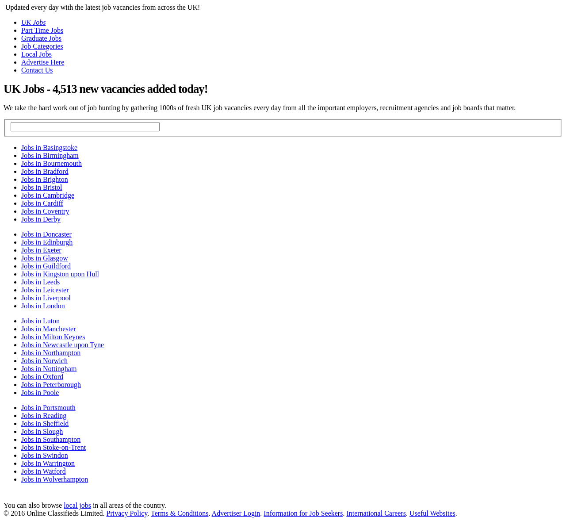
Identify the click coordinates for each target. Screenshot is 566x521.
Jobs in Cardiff (42, 203)
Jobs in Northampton (50, 352)
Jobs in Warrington (48, 463)
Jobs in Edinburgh (47, 242)
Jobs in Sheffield (45, 423)
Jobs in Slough (42, 431)
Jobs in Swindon (44, 455)
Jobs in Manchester (48, 329)
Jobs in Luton (40, 321)
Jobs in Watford (43, 471)
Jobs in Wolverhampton (54, 479)
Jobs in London (43, 306)
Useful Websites (432, 513)
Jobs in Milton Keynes (53, 337)
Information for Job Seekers (303, 513)
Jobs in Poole (40, 392)
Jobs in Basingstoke (49, 147)
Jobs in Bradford (45, 171)
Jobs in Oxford (42, 376)
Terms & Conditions (179, 513)
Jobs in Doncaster (46, 234)
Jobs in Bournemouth (51, 163)
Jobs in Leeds (40, 282)
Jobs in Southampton (50, 439)
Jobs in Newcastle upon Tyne (62, 345)
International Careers (376, 513)
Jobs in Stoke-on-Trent (53, 447)
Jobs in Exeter (41, 250)
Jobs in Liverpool (46, 298)
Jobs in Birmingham (50, 155)
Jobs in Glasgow (44, 258)
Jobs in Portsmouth (48, 407)
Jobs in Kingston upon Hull (60, 274)
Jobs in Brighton (44, 179)
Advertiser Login (236, 513)
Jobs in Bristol (41, 187)
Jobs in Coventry (45, 211)
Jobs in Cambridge (47, 195)
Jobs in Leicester (45, 290)
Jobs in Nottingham (48, 368)
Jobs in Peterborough (51, 384)
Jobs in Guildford (46, 266)
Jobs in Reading (43, 415)
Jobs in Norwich (44, 360)
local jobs (77, 505)
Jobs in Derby (41, 219)
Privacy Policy (127, 513)
